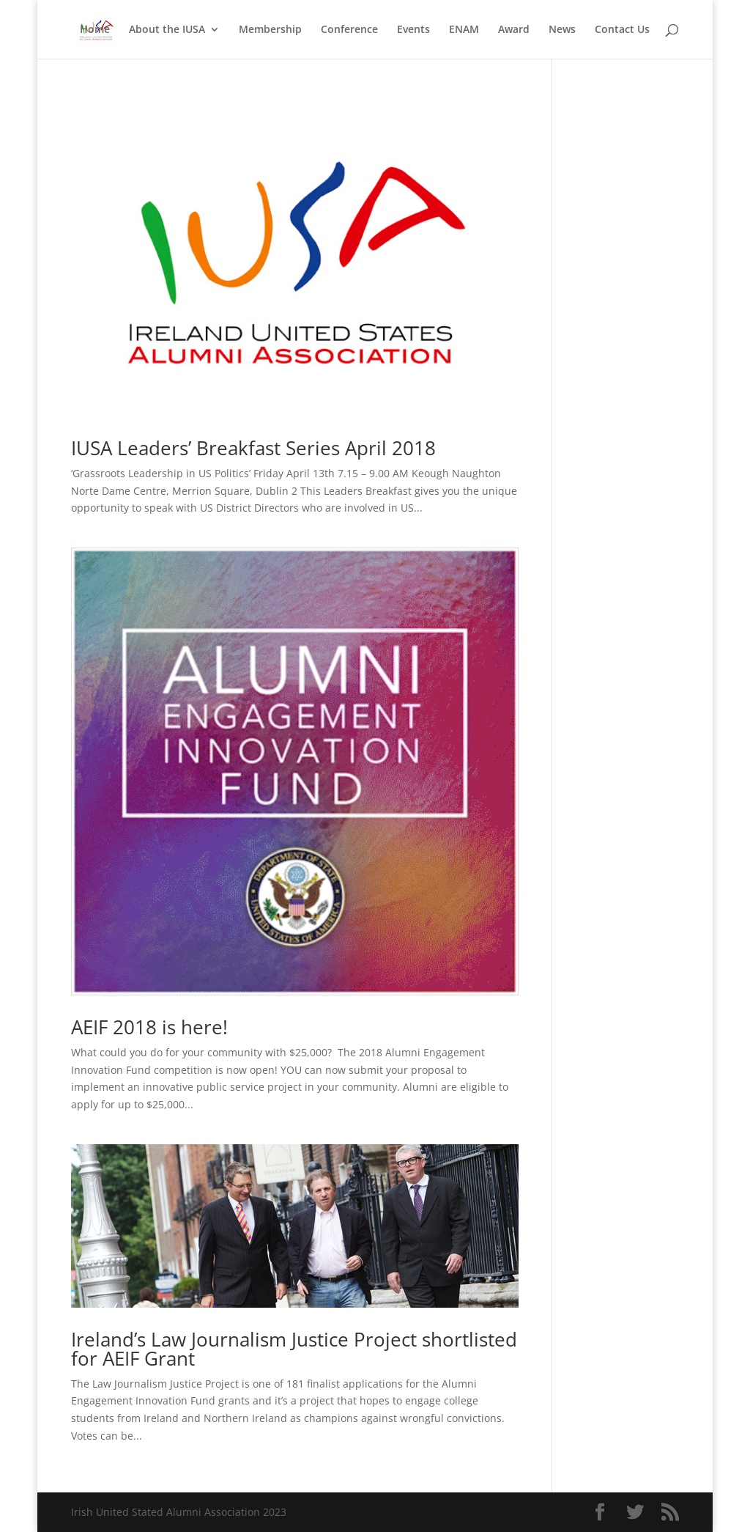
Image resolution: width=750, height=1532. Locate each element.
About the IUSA (167, 30)
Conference (349, 30)
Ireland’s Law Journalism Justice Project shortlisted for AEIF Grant (294, 1348)
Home (95, 30)
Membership (270, 30)
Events (413, 30)
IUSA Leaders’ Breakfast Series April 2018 (253, 448)
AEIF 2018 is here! (149, 1027)
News (562, 30)
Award (514, 30)
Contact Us (622, 30)
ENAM (464, 30)
